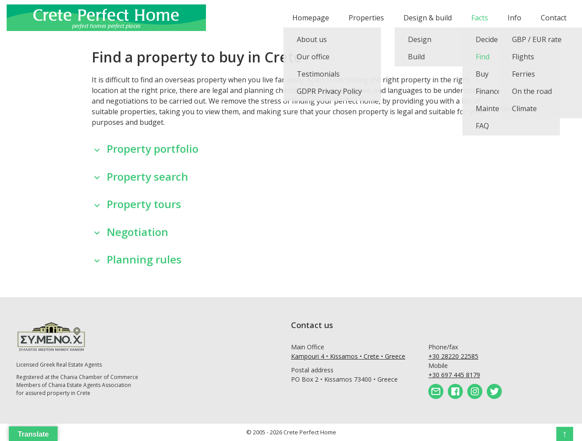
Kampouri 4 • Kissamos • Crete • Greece (348, 356)
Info (514, 18)
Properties (366, 18)
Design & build (428, 18)
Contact (553, 18)
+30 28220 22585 (453, 356)
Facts (479, 18)
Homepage (310, 18)
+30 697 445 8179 (454, 375)
